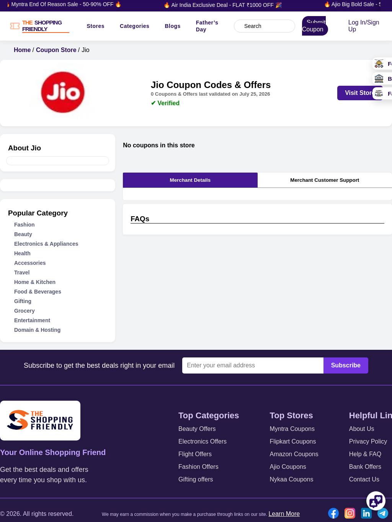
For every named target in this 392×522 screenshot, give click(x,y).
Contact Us (364, 479)
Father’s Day (207, 26)
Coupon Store (56, 50)
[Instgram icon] (352, 514)
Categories (134, 26)
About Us (361, 429)
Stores (96, 26)
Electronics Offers (202, 441)
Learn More (284, 514)
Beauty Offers (197, 429)
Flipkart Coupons (293, 441)
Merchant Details (190, 180)
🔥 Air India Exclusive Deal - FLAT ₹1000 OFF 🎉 (225, 5)
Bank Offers (365, 466)
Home (22, 50)
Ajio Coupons (288, 466)
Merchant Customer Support (324, 180)
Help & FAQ (365, 454)
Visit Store (360, 93)
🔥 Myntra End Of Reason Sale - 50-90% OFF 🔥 (66, 4)
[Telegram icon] (384, 514)
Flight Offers (195, 454)
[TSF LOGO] (45, 26)
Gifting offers (195, 479)
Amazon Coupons (294, 454)
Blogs (172, 26)
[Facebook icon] (335, 514)
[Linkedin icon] (368, 514)
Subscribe (346, 365)
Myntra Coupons (292, 429)
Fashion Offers (198, 466)
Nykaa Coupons (292, 479)
